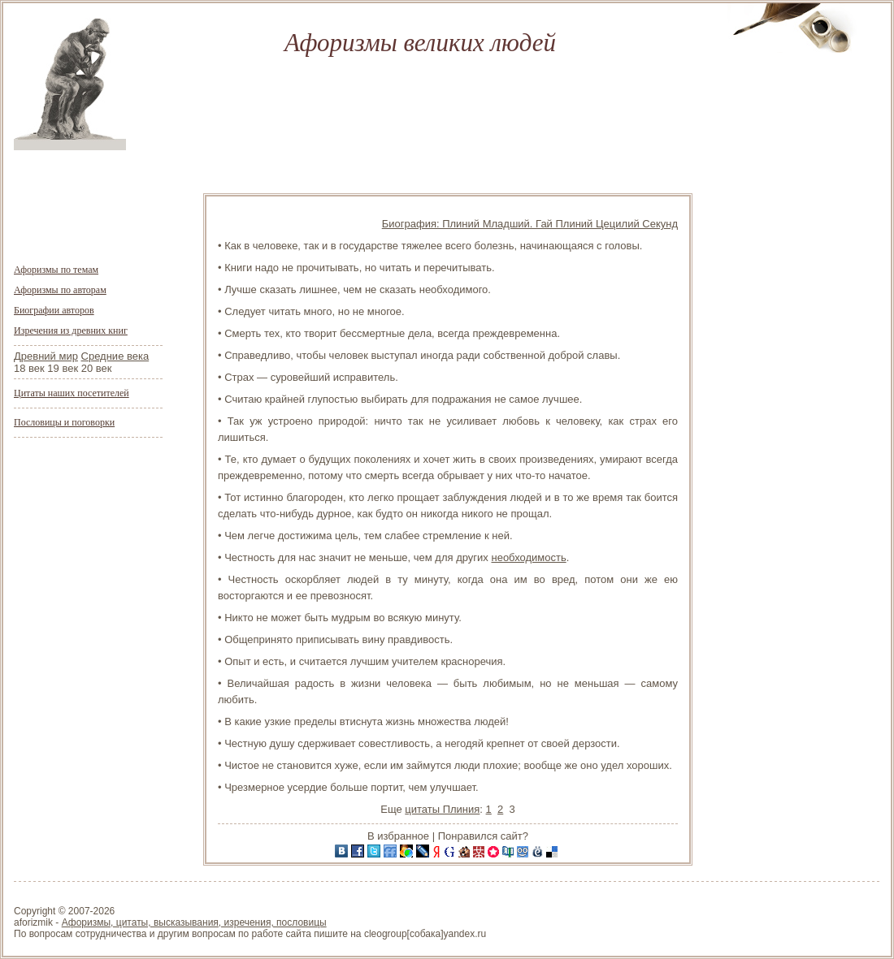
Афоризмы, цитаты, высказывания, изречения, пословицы (194, 922)
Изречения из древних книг (71, 330)
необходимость (528, 557)
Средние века (115, 356)
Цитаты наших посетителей (71, 393)
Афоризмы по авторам (60, 290)
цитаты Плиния (442, 809)
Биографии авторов (54, 310)
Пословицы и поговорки (64, 422)
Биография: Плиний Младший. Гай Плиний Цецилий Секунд (530, 224)
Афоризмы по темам (56, 269)
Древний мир (46, 356)
